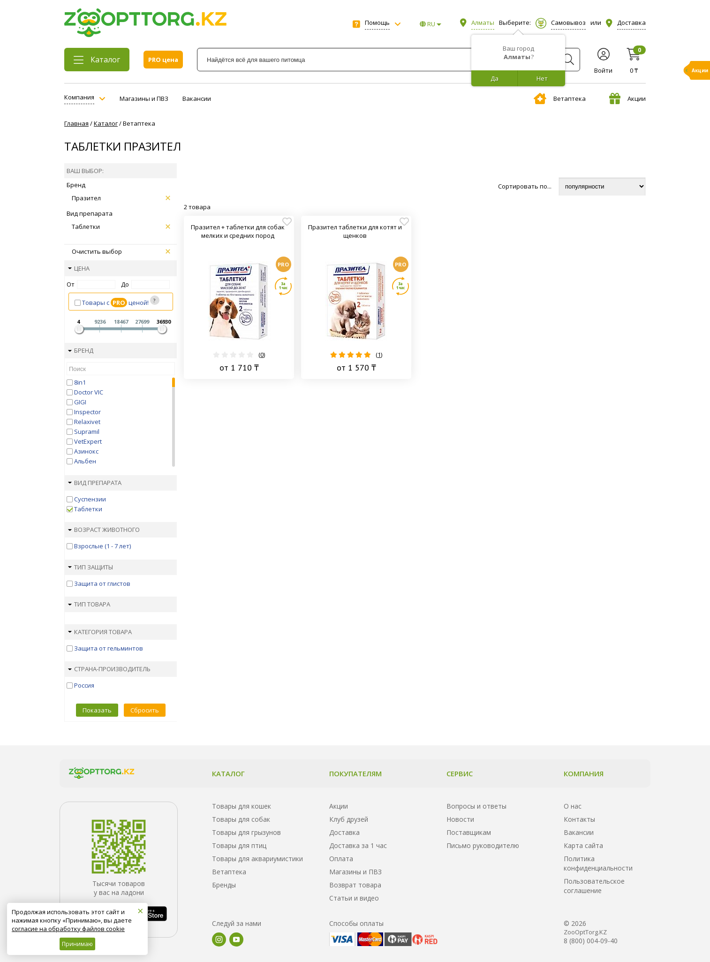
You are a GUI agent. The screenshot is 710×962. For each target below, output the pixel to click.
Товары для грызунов (246, 832)
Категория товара (100, 632)
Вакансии (196, 98)
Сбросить (144, 710)
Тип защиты (90, 567)
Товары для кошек (241, 806)
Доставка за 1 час (358, 845)
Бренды (224, 884)
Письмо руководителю (482, 845)
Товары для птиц (239, 845)
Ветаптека (560, 98)
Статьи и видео (354, 898)
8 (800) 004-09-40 (591, 940)
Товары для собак (241, 819)
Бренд (80, 350)
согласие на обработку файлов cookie (68, 928)
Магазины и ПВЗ (144, 98)
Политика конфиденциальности (598, 863)
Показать (97, 710)
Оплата (341, 858)
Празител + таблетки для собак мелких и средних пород (238, 231)
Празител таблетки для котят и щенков (355, 231)
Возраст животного (104, 529)
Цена (79, 268)
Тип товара (89, 604)
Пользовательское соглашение (594, 886)
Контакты (579, 819)
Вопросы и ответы (476, 806)
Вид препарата (94, 482)
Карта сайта (583, 845)
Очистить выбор (121, 251)
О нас (573, 806)
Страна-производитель (109, 669)
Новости (460, 819)
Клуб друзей (348, 819)
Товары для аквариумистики (257, 858)
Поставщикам (468, 832)
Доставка (344, 832)
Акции (627, 98)
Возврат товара (355, 884)
